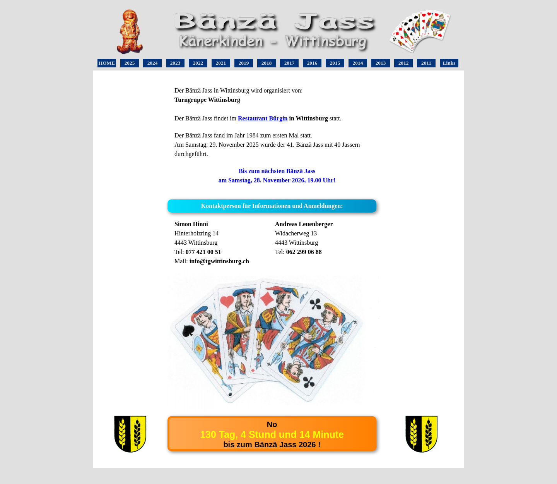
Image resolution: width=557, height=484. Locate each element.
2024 (152, 63)
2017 (289, 63)
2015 (335, 63)
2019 (244, 63)
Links (449, 63)
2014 (358, 63)
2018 (266, 63)
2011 (426, 63)
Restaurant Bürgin (262, 118)
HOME (107, 63)
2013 (381, 63)
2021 (221, 63)
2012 (403, 63)
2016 (312, 63)
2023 (175, 63)
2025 (130, 63)
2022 (198, 63)
